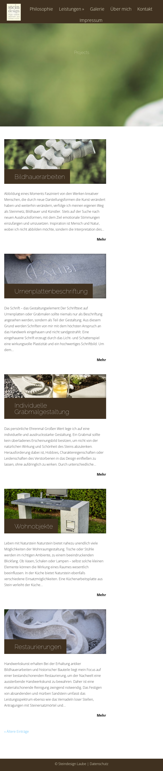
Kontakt (144, 9)
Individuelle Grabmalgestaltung (41, 408)
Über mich (120, 9)
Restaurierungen (37, 647)
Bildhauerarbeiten (39, 176)
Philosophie (41, 9)
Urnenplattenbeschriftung (51, 291)
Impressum (91, 20)
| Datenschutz (97, 763)
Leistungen (70, 9)
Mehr (101, 239)
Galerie (97, 9)
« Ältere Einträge (16, 731)
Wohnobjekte (33, 526)
